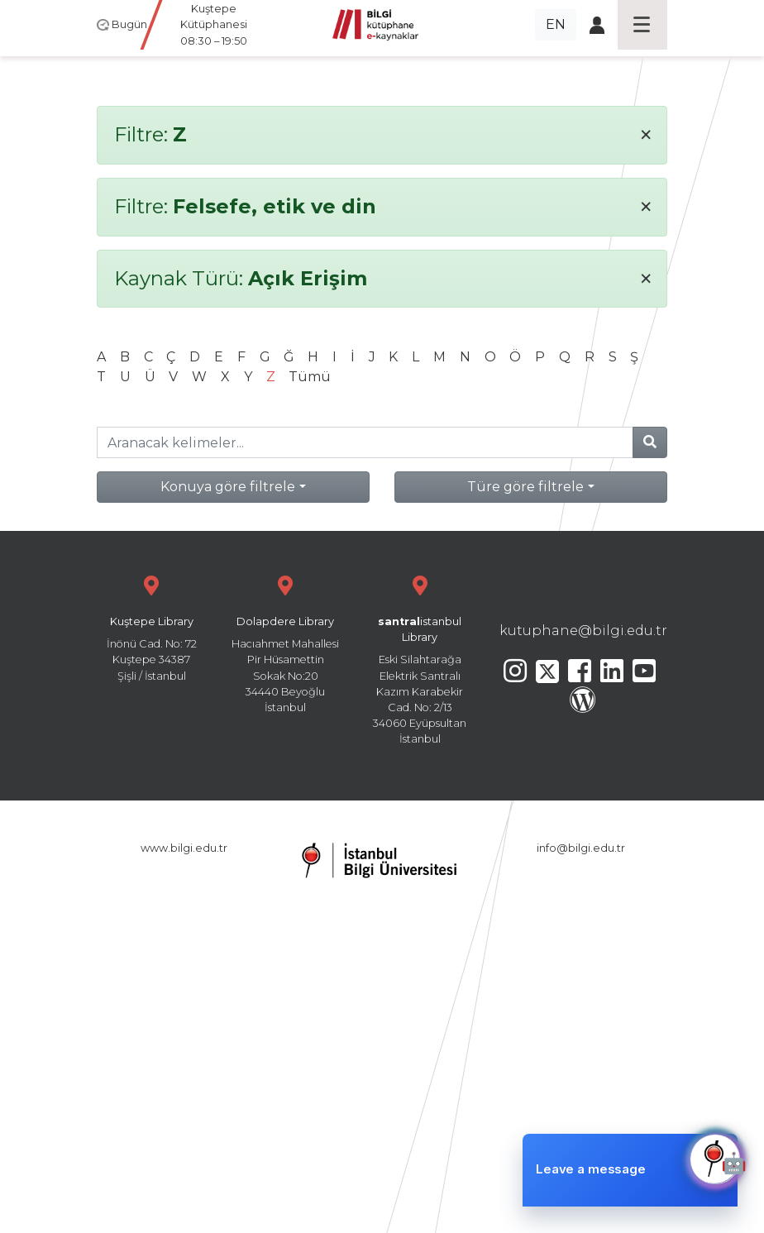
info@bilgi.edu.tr (581, 848)
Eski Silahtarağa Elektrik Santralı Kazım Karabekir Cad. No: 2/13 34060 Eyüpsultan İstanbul (420, 658)
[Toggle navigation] (642, 25)
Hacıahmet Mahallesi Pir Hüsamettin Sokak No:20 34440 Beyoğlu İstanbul (285, 642)
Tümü (310, 377)
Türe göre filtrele (525, 487)
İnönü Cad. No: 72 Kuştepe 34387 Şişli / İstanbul (151, 626)
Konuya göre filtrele (227, 487)
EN (556, 24)
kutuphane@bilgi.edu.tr (583, 630)
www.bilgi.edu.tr (184, 848)
